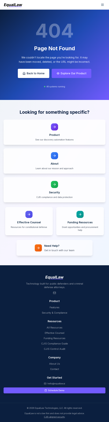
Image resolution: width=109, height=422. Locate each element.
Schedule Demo (54, 390)
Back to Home (34, 73)
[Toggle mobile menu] (102, 5)
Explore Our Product (71, 73)
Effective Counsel (54, 332)
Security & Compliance (54, 312)
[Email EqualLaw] (54, 292)
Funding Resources (54, 338)
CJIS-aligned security (54, 417)
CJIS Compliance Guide (54, 343)
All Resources (54, 327)
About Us (54, 363)
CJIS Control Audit (54, 348)
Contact (54, 369)
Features (54, 307)
